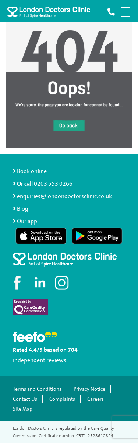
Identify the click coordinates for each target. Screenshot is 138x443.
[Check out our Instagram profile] (63, 282)
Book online (30, 171)
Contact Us (25, 399)
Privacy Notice (89, 389)
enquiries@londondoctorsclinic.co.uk (62, 196)
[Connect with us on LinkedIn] (40, 282)
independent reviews (39, 360)
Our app (27, 221)
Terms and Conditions (37, 389)
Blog (22, 208)
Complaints (62, 399)
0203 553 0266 (53, 183)
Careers (95, 399)
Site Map (22, 409)
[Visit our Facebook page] (18, 282)
